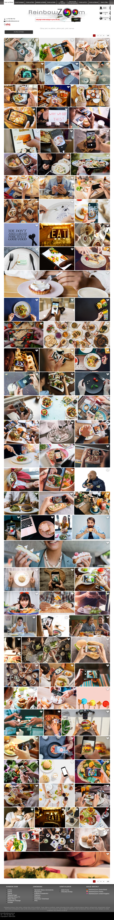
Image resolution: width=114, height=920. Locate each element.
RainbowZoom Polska (96, 891)
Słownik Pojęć (12, 895)
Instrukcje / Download (41, 899)
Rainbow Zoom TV (14, 897)
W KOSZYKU (106, 18)
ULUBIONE (106, 13)
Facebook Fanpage (14, 900)
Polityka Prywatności (41, 893)
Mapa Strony (12, 899)
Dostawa (37, 897)
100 (108, 35)
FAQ (35, 900)
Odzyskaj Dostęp (66, 892)
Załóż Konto (65, 890)
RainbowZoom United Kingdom (99, 893)
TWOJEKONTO (104, 8)
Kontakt (10, 902)
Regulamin (38, 892)
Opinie (10, 893)
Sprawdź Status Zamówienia (43, 890)
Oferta (10, 892)
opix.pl (65, 910)
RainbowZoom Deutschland (98, 889)
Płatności (37, 895)
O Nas (10, 890)
